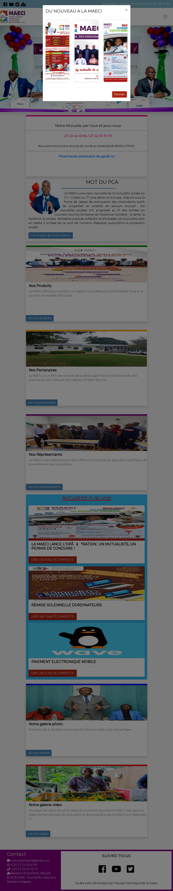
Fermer (119, 94)
